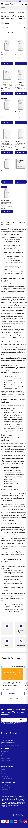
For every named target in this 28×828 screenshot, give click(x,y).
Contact (3, 769)
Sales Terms (4, 774)
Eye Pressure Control (9, 424)
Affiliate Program (5, 758)
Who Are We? (4, 751)
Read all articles (15, 698)
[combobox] (14, 27)
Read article (12, 693)
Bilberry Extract (19, 344)
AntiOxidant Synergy (18, 430)
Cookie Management (6, 778)
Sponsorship (4, 789)
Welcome (3, 12)
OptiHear (3, 492)
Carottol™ (11, 286)
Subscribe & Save (5, 787)
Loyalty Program (5, 785)
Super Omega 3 (16, 415)
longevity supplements (7, 595)
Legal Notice (4, 763)
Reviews (3, 756)
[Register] (22, 720)
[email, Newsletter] (14, 720)
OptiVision (6, 391)
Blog (2, 792)
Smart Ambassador (6, 760)
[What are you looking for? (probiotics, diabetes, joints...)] (14, 8)
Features (13, 666)
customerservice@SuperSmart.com (8, 742)
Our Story (3, 753)
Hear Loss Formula (8, 526)
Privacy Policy (5, 776)
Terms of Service (9, 723)
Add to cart (7, 64)
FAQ (2, 771)
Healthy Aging (19, 666)
